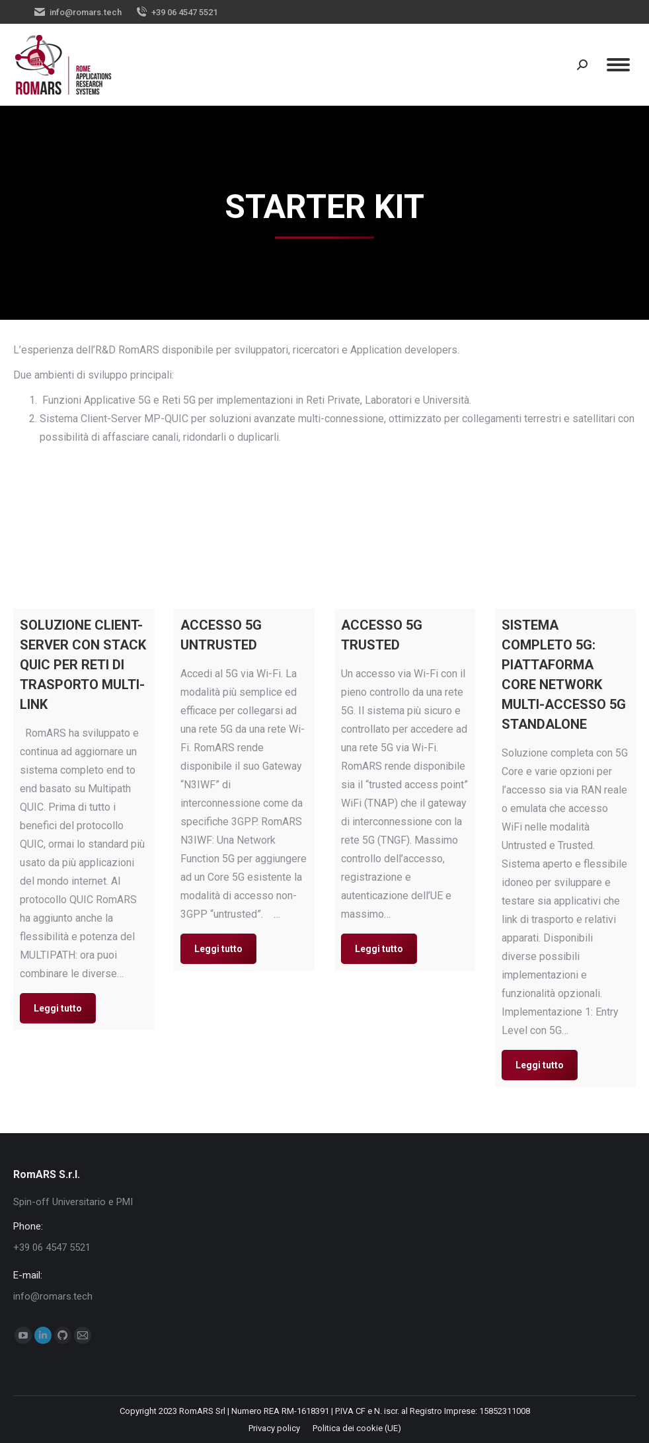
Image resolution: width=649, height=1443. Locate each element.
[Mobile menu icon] (618, 64)
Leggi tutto (58, 1008)
